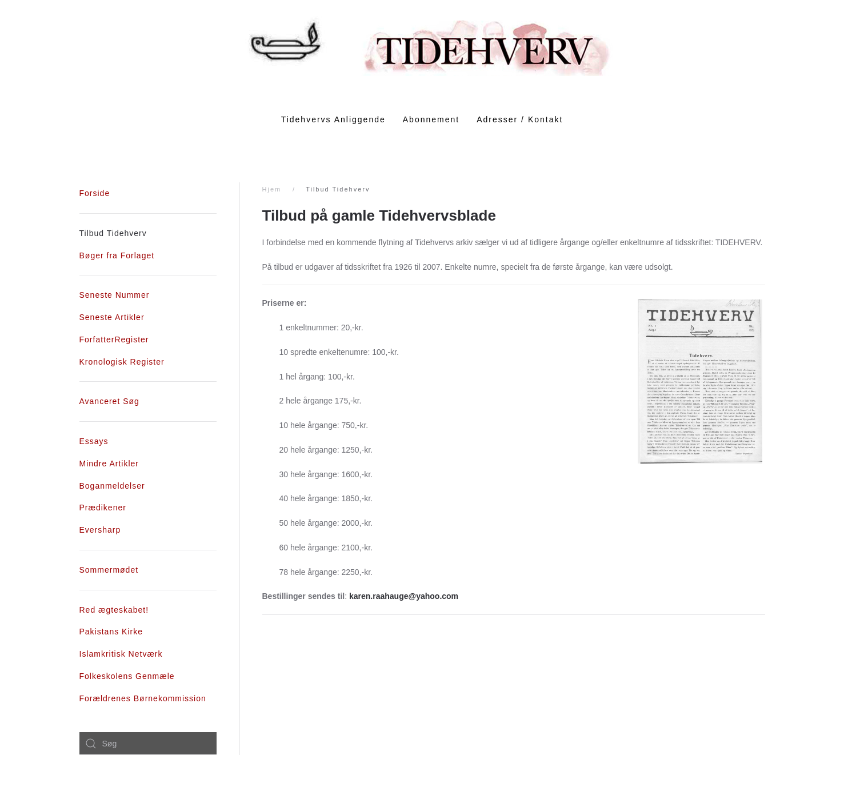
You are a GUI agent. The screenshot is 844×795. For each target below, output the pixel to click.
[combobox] (148, 743)
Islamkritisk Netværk (121, 653)
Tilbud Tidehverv (113, 233)
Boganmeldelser (112, 485)
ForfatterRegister (114, 339)
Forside (94, 193)
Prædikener (102, 507)
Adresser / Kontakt (520, 119)
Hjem (272, 189)
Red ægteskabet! (114, 609)
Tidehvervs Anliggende (333, 119)
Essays (94, 441)
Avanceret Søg (109, 401)
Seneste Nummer (114, 294)
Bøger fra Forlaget (117, 255)
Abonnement (431, 119)
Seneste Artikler (112, 317)
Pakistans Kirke (111, 631)
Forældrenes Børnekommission (142, 698)
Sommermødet (109, 569)
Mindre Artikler (109, 463)
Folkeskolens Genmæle (127, 676)
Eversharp (100, 529)
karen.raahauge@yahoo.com (403, 596)
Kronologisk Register (122, 361)
